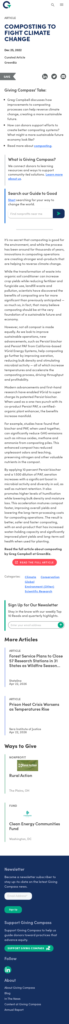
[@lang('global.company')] (7, 4)
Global (29, 582)
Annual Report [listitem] (14, 1009)
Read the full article (37, 562)
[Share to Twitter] (54, 76)
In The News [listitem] (12, 998)
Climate (30, 577)
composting (42, 145)
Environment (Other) (39, 586)
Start (11, 199)
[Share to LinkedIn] (45, 76)
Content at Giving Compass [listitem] (22, 1004)
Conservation (50, 577)
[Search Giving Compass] (52, 5)
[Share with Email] (63, 76)
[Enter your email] (36, 625)
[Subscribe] (61, 625)
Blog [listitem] (7, 993)
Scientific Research (38, 591)
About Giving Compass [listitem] (19, 987)
